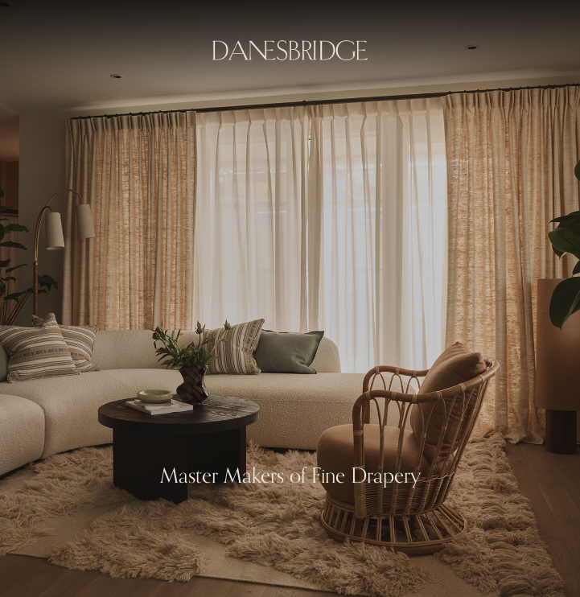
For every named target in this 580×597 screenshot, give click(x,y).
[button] (32, 298)
